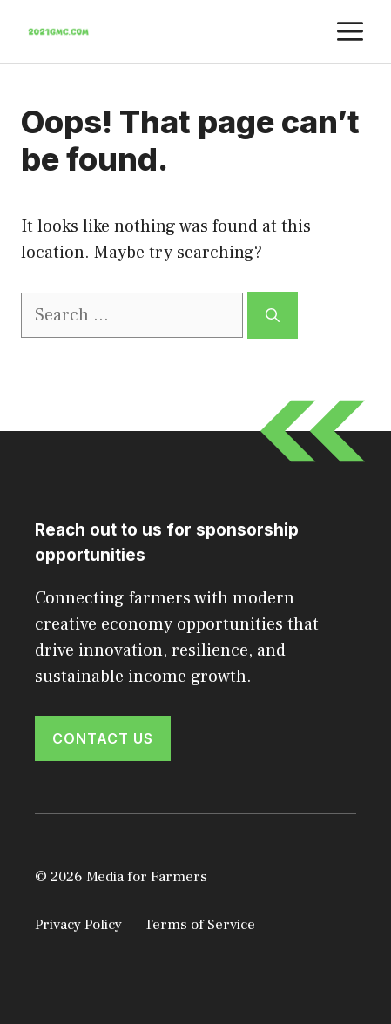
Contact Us (102, 738)
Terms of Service (199, 924)
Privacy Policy (78, 924)
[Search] (272, 315)
